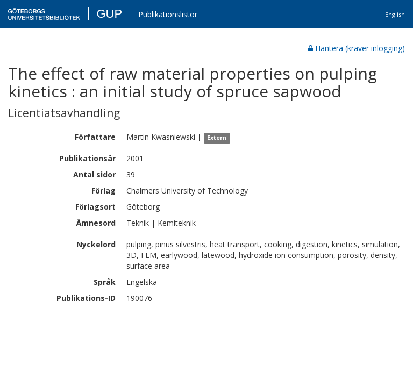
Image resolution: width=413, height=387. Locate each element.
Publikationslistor (167, 14)
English (395, 14)
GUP (109, 13)
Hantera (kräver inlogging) (356, 48)
